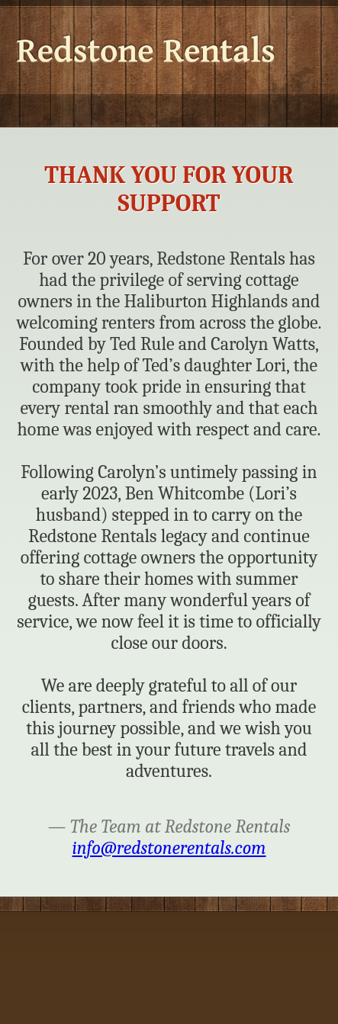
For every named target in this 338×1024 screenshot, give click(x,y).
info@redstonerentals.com (169, 848)
